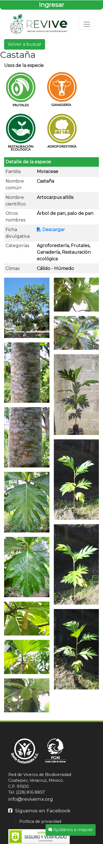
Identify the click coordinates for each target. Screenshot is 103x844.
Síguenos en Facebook (39, 810)
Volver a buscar (24, 44)
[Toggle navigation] (86, 24)
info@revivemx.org (30, 799)
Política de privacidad (40, 821)
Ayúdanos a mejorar (70, 829)
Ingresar (51, 5)
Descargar (51, 229)
